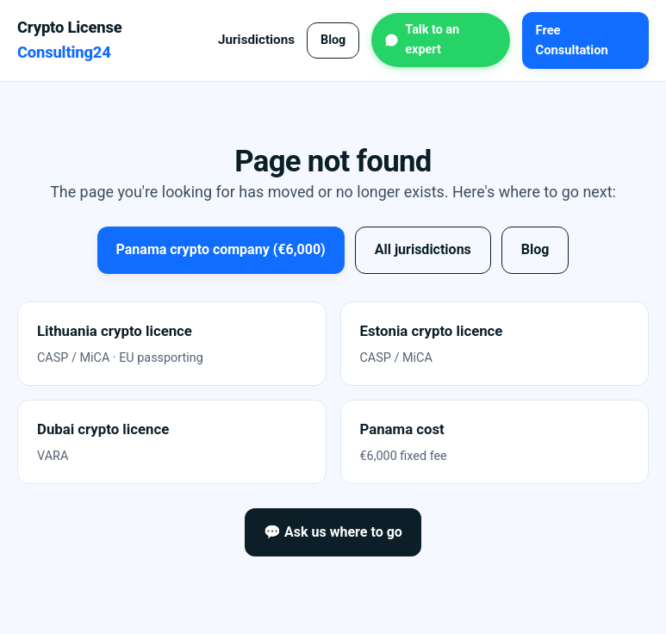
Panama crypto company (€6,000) (221, 249)
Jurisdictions (256, 39)
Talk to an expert (432, 39)
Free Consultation (572, 40)
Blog (333, 40)
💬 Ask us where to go (333, 532)
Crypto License (69, 39)
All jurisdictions (423, 249)
